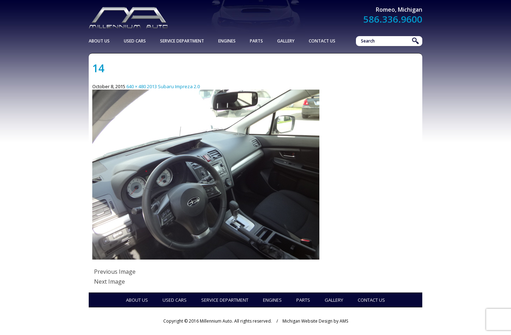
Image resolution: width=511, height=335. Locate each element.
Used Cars (135, 41)
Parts (256, 41)
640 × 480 (136, 86)
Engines (227, 41)
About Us (99, 41)
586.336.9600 (392, 19)
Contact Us (322, 41)
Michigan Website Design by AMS (315, 321)
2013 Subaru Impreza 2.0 (173, 86)
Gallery (286, 41)
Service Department (182, 41)
